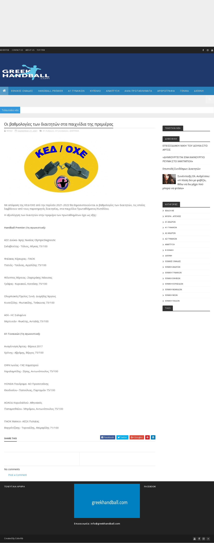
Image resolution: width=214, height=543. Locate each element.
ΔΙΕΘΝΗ (168, 255)
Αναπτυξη (112, 90)
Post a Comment (17, 474)
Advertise (4, 50)
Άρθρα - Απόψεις (173, 216)
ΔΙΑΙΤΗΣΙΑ (74, 130)
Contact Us (17, 50)
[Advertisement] (100, 23)
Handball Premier (50, 90)
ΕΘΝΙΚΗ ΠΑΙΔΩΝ (172, 301)
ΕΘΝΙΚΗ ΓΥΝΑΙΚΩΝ (173, 272)
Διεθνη (199, 90)
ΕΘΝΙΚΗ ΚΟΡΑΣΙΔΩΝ (174, 284)
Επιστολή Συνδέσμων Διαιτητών (182, 168)
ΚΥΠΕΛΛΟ (95, 90)
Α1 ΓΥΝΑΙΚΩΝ (76, 90)
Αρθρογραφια (166, 90)
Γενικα (184, 90)
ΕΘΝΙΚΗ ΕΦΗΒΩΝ (172, 278)
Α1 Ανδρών (48, 130)
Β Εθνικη (169, 250)
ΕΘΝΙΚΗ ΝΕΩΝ (171, 295)
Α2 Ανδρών (170, 233)
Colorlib (19, 538)
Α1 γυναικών (61, 130)
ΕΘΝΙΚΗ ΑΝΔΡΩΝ (172, 267)
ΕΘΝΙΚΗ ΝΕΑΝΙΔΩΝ (173, 289)
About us (29, 50)
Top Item (41, 50)
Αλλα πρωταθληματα (138, 90)
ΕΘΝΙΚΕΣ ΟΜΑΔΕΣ (22, 90)
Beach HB (169, 210)
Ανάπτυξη (170, 244)
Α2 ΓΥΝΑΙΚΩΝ (171, 238)
